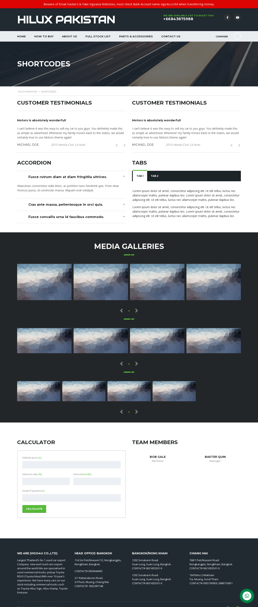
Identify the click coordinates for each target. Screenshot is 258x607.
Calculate (34, 508)
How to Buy (43, 36)
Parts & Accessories (136, 36)
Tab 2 (154, 175)
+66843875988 (178, 19)
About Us (69, 36)
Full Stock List (98, 36)
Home (21, 36)
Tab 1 (140, 175)
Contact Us (170, 36)
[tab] (140, 176)
